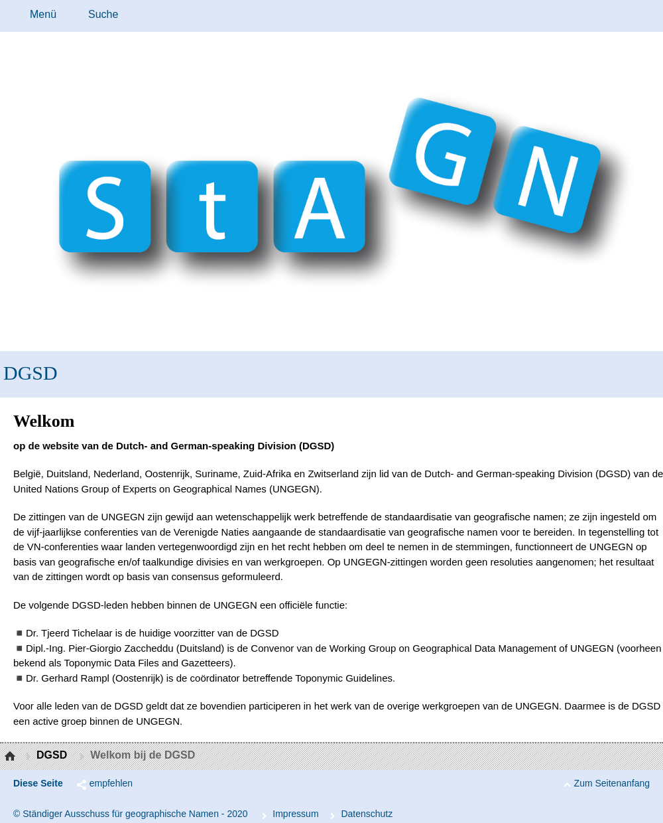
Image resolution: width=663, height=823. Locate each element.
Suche (103, 14)
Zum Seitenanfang (612, 783)
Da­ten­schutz (366, 813)
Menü (43, 14)
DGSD (30, 373)
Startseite (11, 756)
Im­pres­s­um (295, 813)
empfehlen (111, 783)
